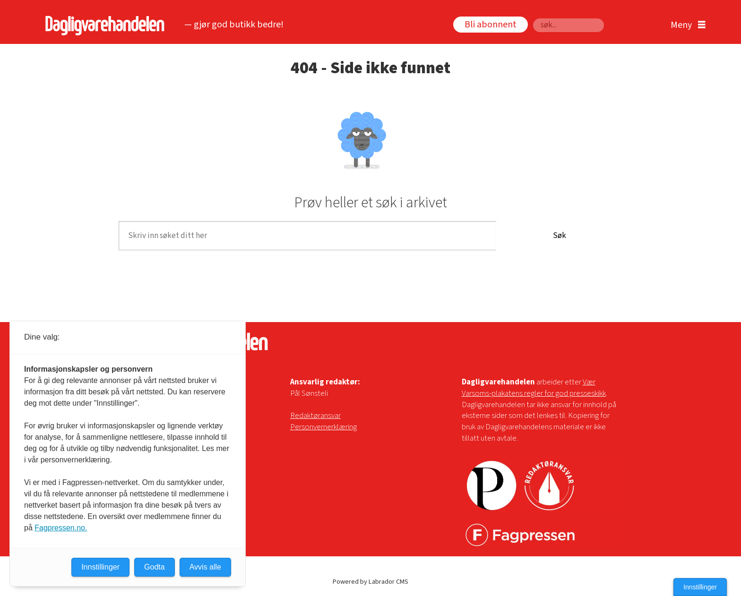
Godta (154, 567)
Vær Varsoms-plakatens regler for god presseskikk (534, 387)
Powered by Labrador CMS (370, 582)
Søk (559, 235)
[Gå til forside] (102, 25)
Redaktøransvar (315, 415)
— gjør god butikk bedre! (234, 24)
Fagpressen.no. (60, 528)
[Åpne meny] (685, 25)
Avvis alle (205, 567)
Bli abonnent (491, 24)
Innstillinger (700, 587)
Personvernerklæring (323, 427)
